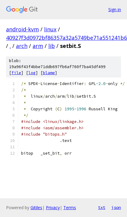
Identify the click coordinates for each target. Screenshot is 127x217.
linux (50, 29)
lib (51, 45)
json (116, 207)
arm (38, 45)
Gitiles (36, 207)
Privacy (53, 207)
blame (49, 72)
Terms (69, 207)
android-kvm (22, 29)
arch (21, 45)
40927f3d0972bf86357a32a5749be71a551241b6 (66, 37)
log (32, 72)
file (16, 72)
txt (101, 207)
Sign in (114, 9)
